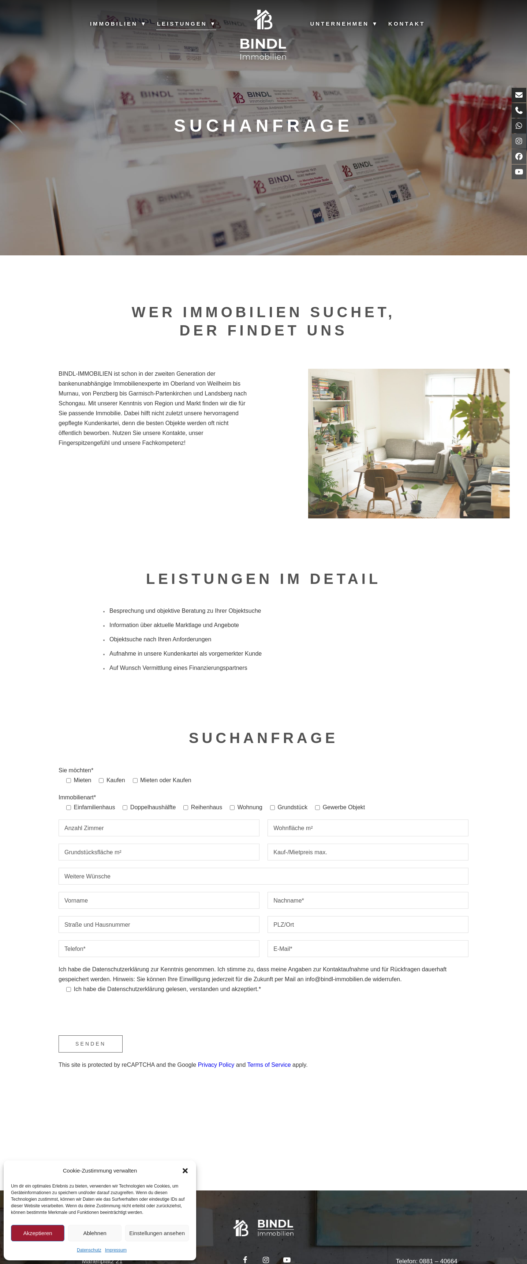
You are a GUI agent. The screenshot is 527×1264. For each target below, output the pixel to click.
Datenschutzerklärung (120, 969)
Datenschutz (89, 1250)
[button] (185, 1170)
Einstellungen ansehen (157, 1233)
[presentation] (114, 1015)
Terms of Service (269, 1065)
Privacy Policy (216, 1065)
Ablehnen (94, 1233)
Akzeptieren (37, 1233)
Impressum (116, 1250)
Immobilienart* (77, 797)
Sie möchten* (76, 770)
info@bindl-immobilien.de (338, 979)
